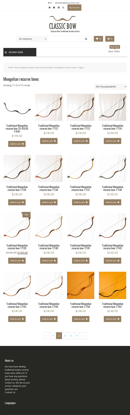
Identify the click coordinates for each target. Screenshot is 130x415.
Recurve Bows (14, 52)
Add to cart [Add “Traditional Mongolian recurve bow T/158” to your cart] (79, 319)
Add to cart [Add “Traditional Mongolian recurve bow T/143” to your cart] (15, 319)
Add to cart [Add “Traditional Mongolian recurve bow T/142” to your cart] (111, 260)
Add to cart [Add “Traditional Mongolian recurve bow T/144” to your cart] (47, 319)
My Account (74, 7)
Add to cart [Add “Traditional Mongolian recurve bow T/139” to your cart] (15, 260)
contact (8, 382)
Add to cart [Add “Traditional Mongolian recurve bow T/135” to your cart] (15, 202)
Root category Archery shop (27, 67)
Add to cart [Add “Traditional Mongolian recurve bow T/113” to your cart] (79, 141)
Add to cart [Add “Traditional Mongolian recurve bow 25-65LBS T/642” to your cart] (15, 144)
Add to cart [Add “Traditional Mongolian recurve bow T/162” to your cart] (111, 319)
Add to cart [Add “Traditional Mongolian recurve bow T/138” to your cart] (111, 202)
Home (10, 67)
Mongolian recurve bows (66, 67)
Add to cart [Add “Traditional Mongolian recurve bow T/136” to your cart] (47, 202)
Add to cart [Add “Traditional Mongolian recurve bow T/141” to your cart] (79, 260)
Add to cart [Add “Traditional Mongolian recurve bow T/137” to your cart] (79, 202)
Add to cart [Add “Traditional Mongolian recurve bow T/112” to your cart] (47, 141)
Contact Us (10, 392)
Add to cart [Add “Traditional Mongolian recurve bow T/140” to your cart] (47, 260)
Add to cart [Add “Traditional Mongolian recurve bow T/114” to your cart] (111, 141)
